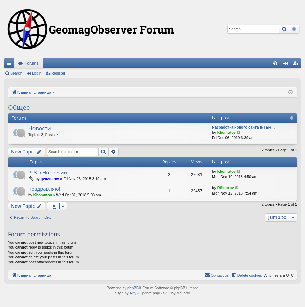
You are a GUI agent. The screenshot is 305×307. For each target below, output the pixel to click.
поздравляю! (44, 188)
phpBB (133, 288)
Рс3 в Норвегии (47, 172)
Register (58, 73)
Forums (32, 63)
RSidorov (225, 188)
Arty (133, 293)
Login (36, 73)
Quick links (10, 64)
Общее (19, 107)
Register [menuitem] (297, 64)
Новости (39, 128)
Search (16, 73)
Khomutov (226, 132)
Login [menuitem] (287, 64)
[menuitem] (275, 63)
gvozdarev (50, 179)
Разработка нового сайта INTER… (243, 127)
